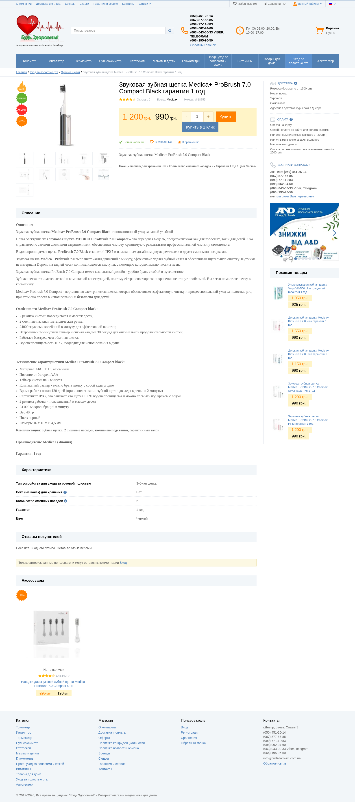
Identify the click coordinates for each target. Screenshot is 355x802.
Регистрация (190, 732)
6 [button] (313, 258)
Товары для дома (28, 774)
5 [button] (310, 258)
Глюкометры (25, 758)
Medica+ (172, 99)
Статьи (144, 3)
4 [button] (306, 258)
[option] (304, 232)
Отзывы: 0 (143, 99)
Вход (123, 562)
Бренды (70, 3)
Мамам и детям (27, 753)
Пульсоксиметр (27, 743)
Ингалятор (23, 732)
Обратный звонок (203, 45)
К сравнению (190, 142)
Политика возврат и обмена (118, 748)
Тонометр (23, 727)
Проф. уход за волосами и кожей (40, 764)
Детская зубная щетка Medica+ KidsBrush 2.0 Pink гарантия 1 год (308, 321)
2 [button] (299, 258)
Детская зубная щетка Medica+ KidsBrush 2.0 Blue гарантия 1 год (308, 354)
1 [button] (295, 258)
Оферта (104, 738)
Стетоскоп (23, 748)
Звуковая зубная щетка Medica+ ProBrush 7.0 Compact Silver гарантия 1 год (308, 387)
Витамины (23, 769)
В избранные (163, 142)
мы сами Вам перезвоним (295, 196)
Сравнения (189, 738)
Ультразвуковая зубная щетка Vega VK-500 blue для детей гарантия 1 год (307, 288)
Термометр (24, 738)
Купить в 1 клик (200, 127)
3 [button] (302, 258)
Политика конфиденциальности (121, 743)
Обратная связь (274, 763)
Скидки (84, 3)
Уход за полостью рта (32, 779)
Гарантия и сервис (106, 3)
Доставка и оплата (48, 3)
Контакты (128, 3)
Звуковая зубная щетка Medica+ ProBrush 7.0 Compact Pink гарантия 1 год (308, 420)
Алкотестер (24, 784)
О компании (24, 3)
